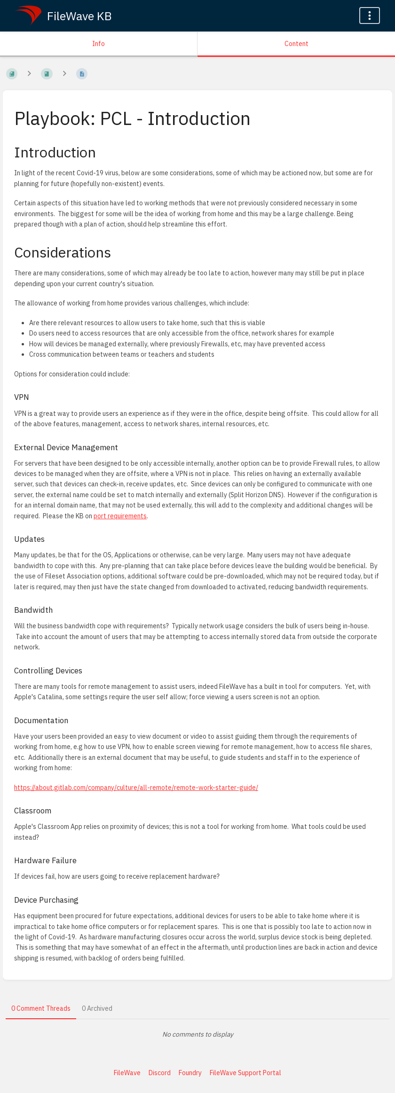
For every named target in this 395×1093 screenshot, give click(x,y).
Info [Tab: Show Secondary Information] (98, 43)
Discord (160, 1073)
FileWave (127, 1073)
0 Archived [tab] (97, 1008)
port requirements (120, 516)
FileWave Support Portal (245, 1073)
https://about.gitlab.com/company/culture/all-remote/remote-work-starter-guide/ (136, 787)
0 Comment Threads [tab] (41, 1008)
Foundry (190, 1073)
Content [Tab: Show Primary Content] (296, 43)
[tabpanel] (197, 1034)
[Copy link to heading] (104, 152)
